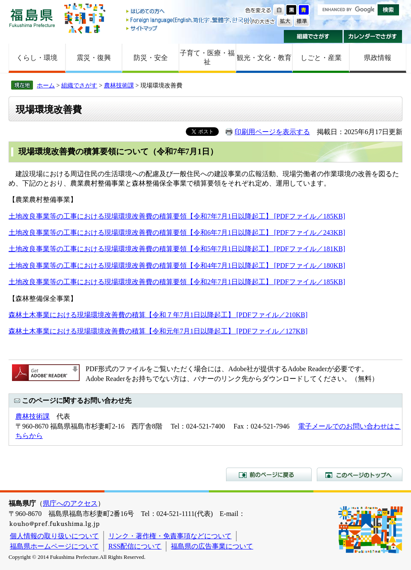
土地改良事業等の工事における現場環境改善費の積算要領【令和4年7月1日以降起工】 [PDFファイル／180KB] (177, 265)
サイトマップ (189, 28)
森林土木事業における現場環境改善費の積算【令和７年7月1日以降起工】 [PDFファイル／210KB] (158, 314)
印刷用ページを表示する (272, 131)
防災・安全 (151, 57)
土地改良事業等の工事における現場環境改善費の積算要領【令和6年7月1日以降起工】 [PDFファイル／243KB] (177, 232)
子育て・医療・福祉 (207, 57)
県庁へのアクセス (70, 503)
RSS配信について (134, 546)
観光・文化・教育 (264, 57)
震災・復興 (94, 57)
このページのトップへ (359, 474)
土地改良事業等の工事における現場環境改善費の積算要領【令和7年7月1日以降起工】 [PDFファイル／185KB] (177, 216)
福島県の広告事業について (212, 546)
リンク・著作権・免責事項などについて (170, 536)
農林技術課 (119, 85)
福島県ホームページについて (54, 546)
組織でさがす (313, 36)
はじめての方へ (189, 12)
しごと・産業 (321, 57)
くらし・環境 (36, 57)
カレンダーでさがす (373, 36)
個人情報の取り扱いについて (54, 536)
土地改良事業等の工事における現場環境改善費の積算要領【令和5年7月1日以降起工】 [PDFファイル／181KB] (177, 248)
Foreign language (189, 20)
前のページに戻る (269, 474)
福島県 (32, 18)
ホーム (46, 85)
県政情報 (377, 57)
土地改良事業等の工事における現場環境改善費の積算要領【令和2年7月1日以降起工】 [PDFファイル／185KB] (177, 281)
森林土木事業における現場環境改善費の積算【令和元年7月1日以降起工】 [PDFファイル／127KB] (158, 331)
